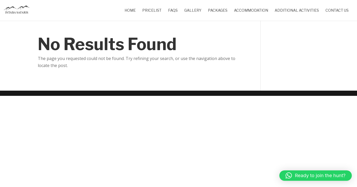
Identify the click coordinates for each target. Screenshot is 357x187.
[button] (315, 175)
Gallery (192, 10)
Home (130, 10)
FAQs (173, 10)
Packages (217, 10)
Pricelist (152, 10)
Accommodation (251, 10)
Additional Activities (297, 10)
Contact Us (337, 10)
